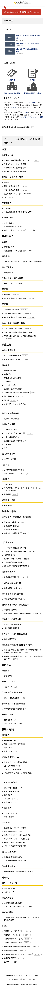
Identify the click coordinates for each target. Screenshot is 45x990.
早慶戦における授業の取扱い (15, 167)
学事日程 (12, 78)
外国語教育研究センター (13, 958)
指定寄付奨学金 (10, 555)
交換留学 (7, 676)
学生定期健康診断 (10, 437)
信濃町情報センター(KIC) (17, 938)
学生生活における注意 (12, 378)
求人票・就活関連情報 (12, 769)
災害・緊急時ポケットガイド (15, 473)
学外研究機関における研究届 (19, 298)
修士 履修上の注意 (16, 186)
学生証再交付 (9, 272)
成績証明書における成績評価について (18, 250)
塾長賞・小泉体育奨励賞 (13, 389)
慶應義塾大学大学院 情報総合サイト (17, 871)
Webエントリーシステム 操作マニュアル (19, 230)
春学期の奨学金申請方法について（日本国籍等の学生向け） (23, 657)
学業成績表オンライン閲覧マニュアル (18, 212)
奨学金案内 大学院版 (11, 529)
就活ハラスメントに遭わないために (17, 835)
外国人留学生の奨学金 (12, 588)
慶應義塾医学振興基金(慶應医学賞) (20, 946)
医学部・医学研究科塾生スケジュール (21, 160)
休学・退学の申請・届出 (18, 328)
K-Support (32, 102)
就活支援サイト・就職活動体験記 (16, 762)
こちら (13, 107)
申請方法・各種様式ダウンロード (16, 533)
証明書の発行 (9, 247)
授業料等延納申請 (10, 610)
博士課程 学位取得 (16, 309)
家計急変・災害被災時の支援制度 (16, 566)
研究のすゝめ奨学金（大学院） (15, 547)
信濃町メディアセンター (16, 935)
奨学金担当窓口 (10, 639)
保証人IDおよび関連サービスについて (18, 906)
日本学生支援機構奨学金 (13, 562)
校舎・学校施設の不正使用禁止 (15, 846)
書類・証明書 (9, 817)
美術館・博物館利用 (11, 418)
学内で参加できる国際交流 (14, 709)
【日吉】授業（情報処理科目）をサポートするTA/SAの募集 (21, 918)
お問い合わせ (9, 892)
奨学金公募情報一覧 (15, 577)
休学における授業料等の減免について (18, 332)
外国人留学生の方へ (11, 791)
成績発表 (7, 208)
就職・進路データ (10, 751)
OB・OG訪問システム (12, 766)
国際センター (9, 720)
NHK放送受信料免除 (11, 628)
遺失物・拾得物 (10, 459)
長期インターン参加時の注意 (15, 842)
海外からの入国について (13, 723)
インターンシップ (10, 813)
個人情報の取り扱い (17, 979)
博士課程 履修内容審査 (18, 313)
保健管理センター (10, 429)
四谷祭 (10, 400)
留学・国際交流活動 (15, 697)
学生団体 (7, 374)
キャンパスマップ (10, 888)
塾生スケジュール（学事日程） (15, 164)
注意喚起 (7, 381)
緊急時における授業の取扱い (15, 171)
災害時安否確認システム (13, 470)
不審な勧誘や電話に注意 (13, 831)
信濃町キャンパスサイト (16, 931)
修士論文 (12, 294)
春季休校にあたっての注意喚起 (28, 43)
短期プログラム (10, 687)
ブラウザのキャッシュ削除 (33, 117)
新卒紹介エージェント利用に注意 (16, 838)
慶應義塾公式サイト (14, 975)
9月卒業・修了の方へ (12, 798)
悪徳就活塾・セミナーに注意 (15, 828)
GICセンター (8, 197)
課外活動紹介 (12, 396)
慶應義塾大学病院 (14, 950)
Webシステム (9, 223)
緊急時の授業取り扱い (32, 92)
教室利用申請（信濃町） (16, 359)
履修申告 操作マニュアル (13, 226)
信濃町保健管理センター (16, 942)
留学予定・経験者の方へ (13, 787)
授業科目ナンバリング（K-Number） (18, 193)
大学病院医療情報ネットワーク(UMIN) (22, 954)
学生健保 (7, 444)
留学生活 (7, 505)
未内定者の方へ (10, 802)
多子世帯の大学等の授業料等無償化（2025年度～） (23, 613)
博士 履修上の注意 (16, 190)
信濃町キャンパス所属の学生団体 (20, 392)
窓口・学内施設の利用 (16, 355)
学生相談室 (8, 484)
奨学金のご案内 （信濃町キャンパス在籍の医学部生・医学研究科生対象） (22, 651)
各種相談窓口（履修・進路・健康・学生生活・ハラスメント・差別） (23, 489)
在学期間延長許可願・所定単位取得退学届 (20, 337)
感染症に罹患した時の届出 (14, 441)
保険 (5, 448)
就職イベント (9, 747)
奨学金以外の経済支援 (12, 624)
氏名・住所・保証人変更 (13, 283)
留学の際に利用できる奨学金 (15, 599)
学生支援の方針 (10, 370)
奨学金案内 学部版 (11, 526)
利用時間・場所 (10, 740)
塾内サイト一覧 (10, 961)
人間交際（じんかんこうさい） (15, 404)
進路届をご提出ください (13, 857)
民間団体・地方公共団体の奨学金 (16, 558)
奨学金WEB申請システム (13, 522)
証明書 (33, 78)
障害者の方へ (9, 795)
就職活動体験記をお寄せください (16, 860)
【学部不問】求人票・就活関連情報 (17, 773)
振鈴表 (6, 182)
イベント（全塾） (10, 385)
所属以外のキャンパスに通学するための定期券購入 (23, 261)
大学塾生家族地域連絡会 (13, 903)
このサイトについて (31, 975)
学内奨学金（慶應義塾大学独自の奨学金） (20, 551)
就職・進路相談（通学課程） (15, 744)
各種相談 (11, 494)
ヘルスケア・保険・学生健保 (18, 433)
